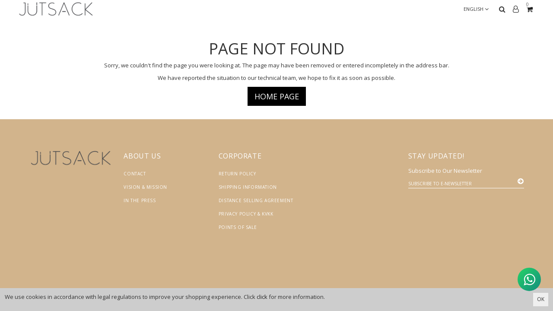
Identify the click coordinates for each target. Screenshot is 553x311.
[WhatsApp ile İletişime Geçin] (523, 280)
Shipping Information (248, 187)
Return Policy (237, 174)
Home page (276, 96)
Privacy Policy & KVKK (246, 214)
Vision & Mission (145, 187)
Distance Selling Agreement (256, 200)
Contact (135, 174)
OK (540, 299)
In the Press (140, 200)
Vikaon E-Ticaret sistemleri (449, 287)
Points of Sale (238, 227)
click (262, 297)
